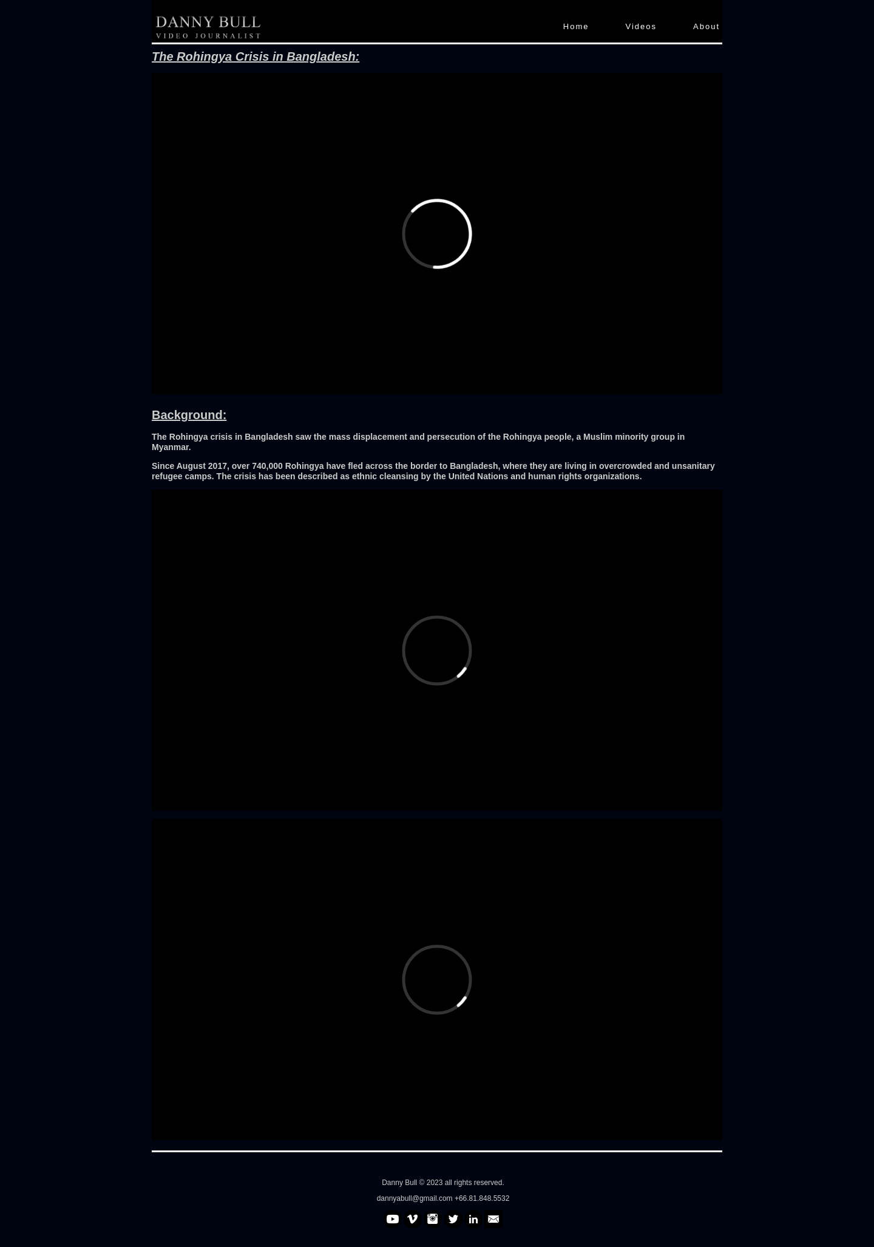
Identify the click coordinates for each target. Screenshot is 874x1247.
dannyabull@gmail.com (416, 1198)
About (706, 26)
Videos (641, 26)
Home (576, 26)
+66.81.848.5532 (482, 1198)
